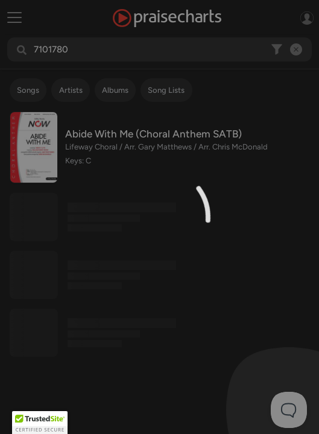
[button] (40, 422)
